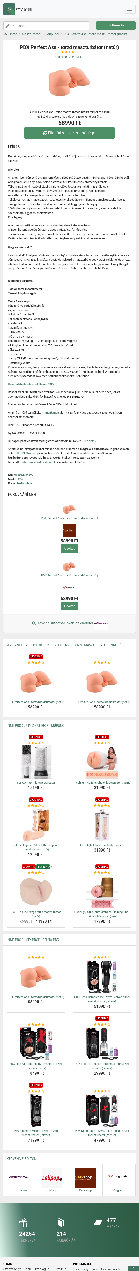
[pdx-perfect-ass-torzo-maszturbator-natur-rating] (36, 662)
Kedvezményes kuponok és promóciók (96, 1269)
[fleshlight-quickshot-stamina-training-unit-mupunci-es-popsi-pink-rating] (102, 872)
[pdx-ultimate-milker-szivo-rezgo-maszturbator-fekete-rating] (36, 1091)
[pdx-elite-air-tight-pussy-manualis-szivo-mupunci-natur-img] (36, 1043)
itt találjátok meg (27, 453)
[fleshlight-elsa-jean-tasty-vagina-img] (102, 825)
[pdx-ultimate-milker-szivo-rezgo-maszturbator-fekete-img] (36, 1110)
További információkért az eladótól (69, 623)
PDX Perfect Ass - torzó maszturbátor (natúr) (69, 518)
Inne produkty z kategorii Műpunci (36, 725)
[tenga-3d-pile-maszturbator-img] (36, 762)
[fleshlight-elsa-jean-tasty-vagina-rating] (102, 805)
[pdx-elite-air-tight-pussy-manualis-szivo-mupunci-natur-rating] (36, 1024)
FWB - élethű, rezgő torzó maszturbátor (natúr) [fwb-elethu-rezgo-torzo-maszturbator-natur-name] (36, 914)
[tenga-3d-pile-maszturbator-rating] (36, 743)
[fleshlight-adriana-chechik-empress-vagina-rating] (102, 743)
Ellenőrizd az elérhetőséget (69, 133)
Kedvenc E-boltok (21, 1159)
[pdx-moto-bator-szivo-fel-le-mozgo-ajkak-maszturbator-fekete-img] (102, 1110)
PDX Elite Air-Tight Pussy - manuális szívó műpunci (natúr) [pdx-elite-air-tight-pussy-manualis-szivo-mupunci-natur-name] (35, 1066)
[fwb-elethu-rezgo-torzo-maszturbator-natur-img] (36, 892)
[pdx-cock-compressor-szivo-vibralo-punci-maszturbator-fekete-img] (102, 977)
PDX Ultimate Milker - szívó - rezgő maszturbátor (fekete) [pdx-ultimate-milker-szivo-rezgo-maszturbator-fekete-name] (36, 1133)
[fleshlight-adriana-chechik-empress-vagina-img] (102, 762)
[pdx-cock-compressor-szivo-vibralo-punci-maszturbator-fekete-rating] (102, 957)
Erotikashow (25, 483)
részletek (90, 441)
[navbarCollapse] (130, 9)
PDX (20, 479)
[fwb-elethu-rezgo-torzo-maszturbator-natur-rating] (36, 872)
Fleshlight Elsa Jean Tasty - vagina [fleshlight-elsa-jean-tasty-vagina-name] (102, 845)
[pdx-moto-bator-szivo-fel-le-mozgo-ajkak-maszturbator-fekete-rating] (102, 1091)
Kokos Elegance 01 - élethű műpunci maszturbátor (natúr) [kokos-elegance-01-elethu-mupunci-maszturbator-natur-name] (36, 847)
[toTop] (133, 1268)
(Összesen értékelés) (69, 56)
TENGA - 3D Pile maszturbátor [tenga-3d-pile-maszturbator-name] (36, 782)
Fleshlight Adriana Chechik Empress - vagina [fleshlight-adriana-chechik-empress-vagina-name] (102, 782)
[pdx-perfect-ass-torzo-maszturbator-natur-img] (36, 682)
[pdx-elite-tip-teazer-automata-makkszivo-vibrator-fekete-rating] (102, 1024)
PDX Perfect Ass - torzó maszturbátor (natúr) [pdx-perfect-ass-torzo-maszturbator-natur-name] (36, 702)
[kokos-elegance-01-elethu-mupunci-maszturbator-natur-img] (36, 825)
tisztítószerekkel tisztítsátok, (38, 462)
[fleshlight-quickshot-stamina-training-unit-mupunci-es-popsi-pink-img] (102, 892)
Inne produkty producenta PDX (33, 940)
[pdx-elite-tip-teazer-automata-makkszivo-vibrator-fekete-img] (102, 1043)
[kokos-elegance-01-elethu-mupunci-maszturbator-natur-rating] (36, 805)
